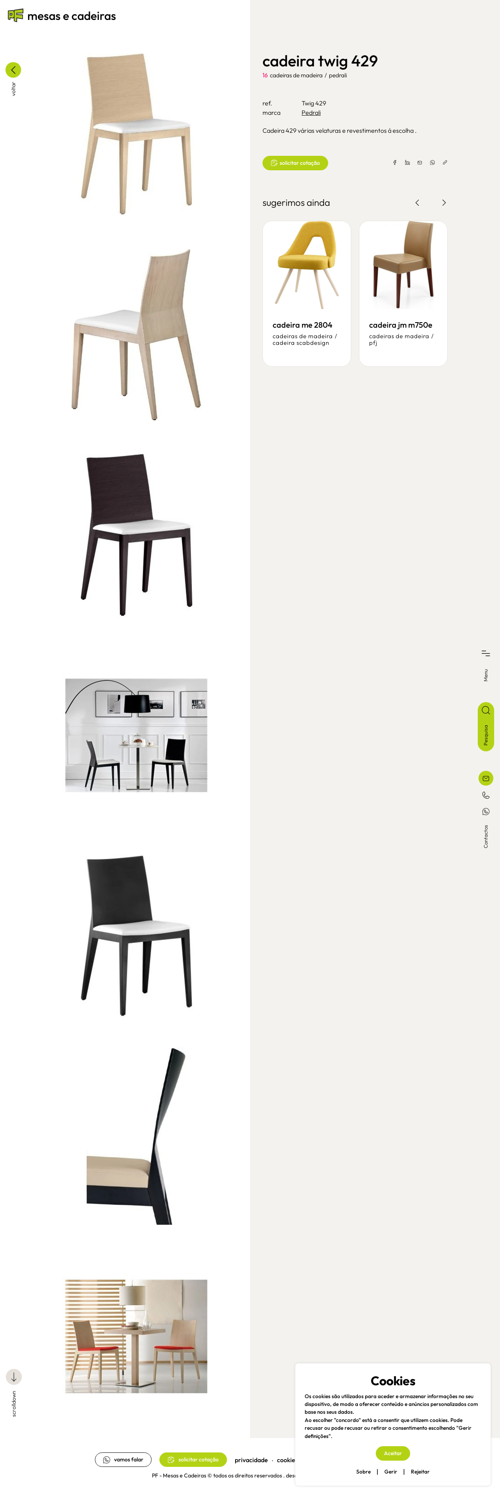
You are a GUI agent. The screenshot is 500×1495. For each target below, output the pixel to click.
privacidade (251, 1460)
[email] (420, 163)
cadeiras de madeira (296, 75)
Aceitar (393, 1453)
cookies (287, 1460)
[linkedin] (407, 162)
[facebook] (395, 162)
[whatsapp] (432, 162)
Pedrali (338, 75)
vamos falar (123, 1459)
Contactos (485, 836)
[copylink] (445, 162)
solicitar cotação (295, 163)
